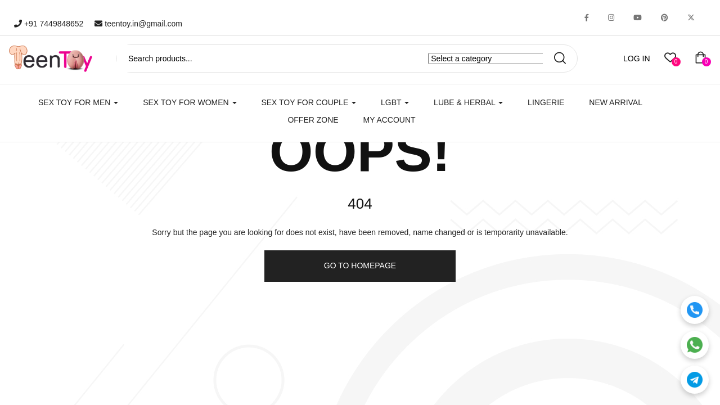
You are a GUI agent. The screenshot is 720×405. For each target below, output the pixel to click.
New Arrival (615, 102)
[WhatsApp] (695, 345)
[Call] (695, 310)
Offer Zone (312, 119)
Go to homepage (360, 265)
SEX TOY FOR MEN (78, 102)
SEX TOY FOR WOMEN (189, 102)
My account (389, 119)
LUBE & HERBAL (468, 102)
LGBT (395, 102)
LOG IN (636, 58)
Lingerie (546, 102)
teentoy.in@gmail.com (138, 23)
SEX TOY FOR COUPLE (308, 102)
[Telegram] (695, 380)
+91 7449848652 (48, 23)
